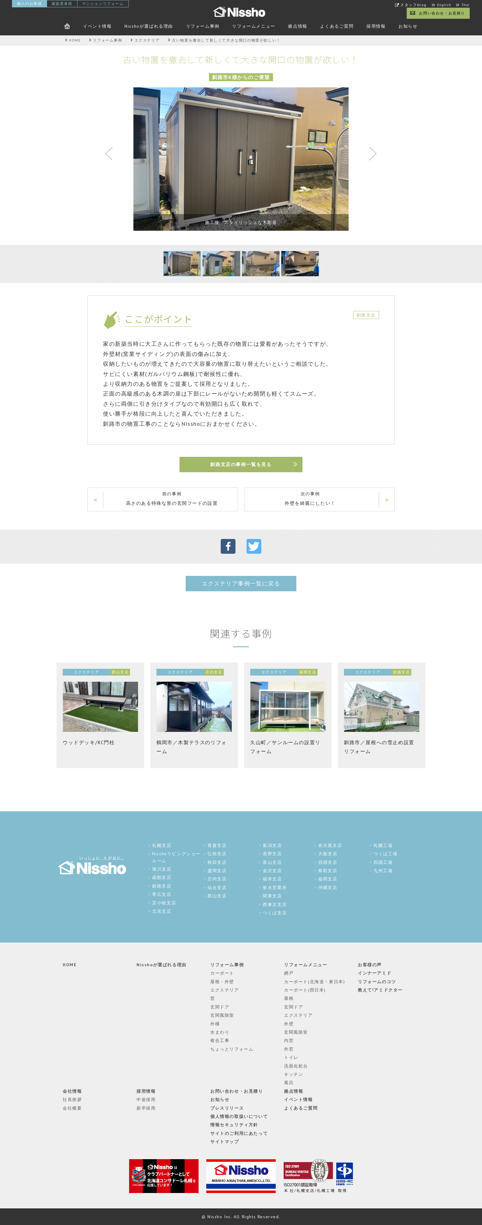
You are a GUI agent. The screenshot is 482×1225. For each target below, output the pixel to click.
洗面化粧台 (296, 1066)
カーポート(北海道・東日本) (314, 981)
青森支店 (217, 845)
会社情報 (72, 1091)
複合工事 (219, 1040)
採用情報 (375, 26)
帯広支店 (161, 894)
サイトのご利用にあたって (239, 1133)
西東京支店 (275, 904)
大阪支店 (327, 853)
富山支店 (272, 862)
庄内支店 (217, 879)
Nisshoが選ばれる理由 (148, 26)
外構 (215, 1024)
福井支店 (272, 879)
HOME (70, 965)
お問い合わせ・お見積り (442, 13)
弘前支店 (217, 853)
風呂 (289, 1082)
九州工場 (383, 870)
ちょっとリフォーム (231, 1049)
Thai (465, 5)
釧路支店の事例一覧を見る (240, 464)
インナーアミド (374, 973)
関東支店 (272, 896)
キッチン (293, 1074)
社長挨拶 (72, 1099)
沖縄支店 (327, 887)
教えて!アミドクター (380, 990)
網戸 (289, 973)
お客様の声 (370, 965)
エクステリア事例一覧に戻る (241, 583)
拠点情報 (297, 26)
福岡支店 (327, 879)
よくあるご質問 (337, 26)
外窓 (289, 1049)
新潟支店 (272, 845)
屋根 (289, 998)
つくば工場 (385, 853)
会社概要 (72, 1108)
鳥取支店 (327, 870)
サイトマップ (224, 1141)
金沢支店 (272, 870)
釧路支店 (161, 886)
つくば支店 (275, 913)
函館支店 (161, 877)
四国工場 (383, 862)
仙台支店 (217, 887)
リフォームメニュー (253, 26)
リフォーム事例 (202, 26)
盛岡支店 (217, 870)
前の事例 (172, 499)
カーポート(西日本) (305, 990)
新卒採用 (146, 1108)
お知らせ (407, 26)
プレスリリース (227, 1108)
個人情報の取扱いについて (239, 1116)
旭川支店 (161, 869)
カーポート (222, 973)
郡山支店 (217, 896)
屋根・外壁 (222, 981)
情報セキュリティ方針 (234, 1124)
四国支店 (327, 862)
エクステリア (224, 990)
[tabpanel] (241, 159)
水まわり (219, 1032)
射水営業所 (275, 887)
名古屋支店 (330, 845)
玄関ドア (219, 1007)
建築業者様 (62, 3)
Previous (112, 155)
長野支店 (272, 853)
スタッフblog (413, 5)
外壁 (289, 1024)
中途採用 (146, 1099)
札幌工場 (383, 845)
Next (370, 155)
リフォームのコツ (377, 981)
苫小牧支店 (164, 903)
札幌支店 (161, 845)
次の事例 (310, 499)
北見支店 (161, 911)
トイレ (291, 1057)
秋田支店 (217, 862)
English (444, 5)
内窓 (289, 1040)
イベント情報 (97, 26)
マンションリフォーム (103, 3)
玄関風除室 (222, 1015)
